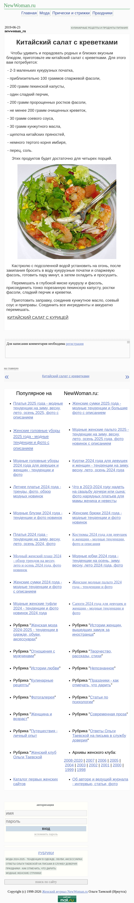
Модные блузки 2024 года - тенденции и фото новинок (37, 515)
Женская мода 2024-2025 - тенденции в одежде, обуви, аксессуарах (35, 632)
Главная (29, 13)
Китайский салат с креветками (65, 376)
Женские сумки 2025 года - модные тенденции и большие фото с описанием (100, 408)
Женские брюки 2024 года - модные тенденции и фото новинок (97, 517)
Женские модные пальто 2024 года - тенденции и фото (97, 584)
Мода (45, 13)
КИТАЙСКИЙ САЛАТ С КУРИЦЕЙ (37, 317)
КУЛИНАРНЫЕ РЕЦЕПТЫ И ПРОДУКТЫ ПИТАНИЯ (99, 28)
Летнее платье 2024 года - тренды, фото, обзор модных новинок (37, 491)
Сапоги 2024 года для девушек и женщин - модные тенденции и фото (99, 608)
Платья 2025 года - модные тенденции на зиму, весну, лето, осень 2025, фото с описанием (38, 410)
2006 (102, 760)
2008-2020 (73, 760)
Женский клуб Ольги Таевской (34, 754)
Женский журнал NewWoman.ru (65, 891)
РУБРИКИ (46, 853)
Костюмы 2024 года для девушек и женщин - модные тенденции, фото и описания (99, 539)
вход (46, 828)
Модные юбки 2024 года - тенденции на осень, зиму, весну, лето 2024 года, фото (97, 560)
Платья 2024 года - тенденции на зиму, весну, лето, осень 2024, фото (37, 539)
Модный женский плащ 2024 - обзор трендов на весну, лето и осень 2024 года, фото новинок (37, 563)
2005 (114, 760)
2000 (117, 765)
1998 (81, 769)
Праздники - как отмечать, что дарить (95, 682)
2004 (69, 765)
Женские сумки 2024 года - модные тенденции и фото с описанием (37, 587)
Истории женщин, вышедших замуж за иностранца (97, 630)
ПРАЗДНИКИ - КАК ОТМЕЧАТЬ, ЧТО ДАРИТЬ (31, 868)
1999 (69, 769)
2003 (81, 765)
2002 (93, 765)
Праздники (103, 13)
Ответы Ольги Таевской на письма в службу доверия (99, 735)
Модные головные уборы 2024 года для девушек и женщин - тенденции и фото (36, 467)
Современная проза (108, 714)
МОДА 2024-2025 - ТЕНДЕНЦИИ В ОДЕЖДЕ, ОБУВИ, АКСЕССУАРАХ (44, 859)
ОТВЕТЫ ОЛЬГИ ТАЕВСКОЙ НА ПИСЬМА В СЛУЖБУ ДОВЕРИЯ (41, 864)
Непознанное (102, 668)
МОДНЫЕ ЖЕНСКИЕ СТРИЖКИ (23, 873)
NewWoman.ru (20, 5)
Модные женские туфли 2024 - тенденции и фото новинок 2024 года (35, 608)
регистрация (75, 343)
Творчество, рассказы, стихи (92, 653)
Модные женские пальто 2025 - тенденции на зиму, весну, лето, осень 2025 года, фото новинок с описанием (100, 436)
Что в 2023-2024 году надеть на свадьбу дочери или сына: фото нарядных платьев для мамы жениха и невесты (99, 494)
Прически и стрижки (71, 13)
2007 (90, 760)
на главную (11, 368)
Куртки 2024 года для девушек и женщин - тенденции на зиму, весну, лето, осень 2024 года (100, 465)
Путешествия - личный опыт (35, 733)
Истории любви (45, 668)
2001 (105, 765)
